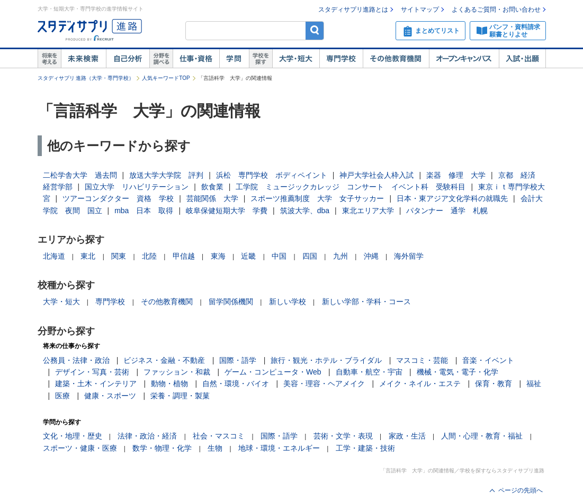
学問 (234, 58)
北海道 (54, 256)
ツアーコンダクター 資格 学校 (118, 198)
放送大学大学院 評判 (166, 175)
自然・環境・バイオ (235, 383)
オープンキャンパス (464, 58)
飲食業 (212, 186)
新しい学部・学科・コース (366, 301)
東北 (87, 256)
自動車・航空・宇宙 (369, 372)
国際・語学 (237, 360)
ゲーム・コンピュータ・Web (273, 372)
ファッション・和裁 (176, 372)
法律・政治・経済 (147, 436)
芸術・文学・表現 (343, 436)
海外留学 (409, 256)
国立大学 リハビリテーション (137, 186)
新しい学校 (287, 301)
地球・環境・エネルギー (279, 448)
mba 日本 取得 (143, 210)
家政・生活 (407, 436)
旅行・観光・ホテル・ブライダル (326, 360)
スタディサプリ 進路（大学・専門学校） (86, 78)
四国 (309, 256)
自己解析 (127, 58)
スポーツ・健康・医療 (80, 448)
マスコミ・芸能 (422, 360)
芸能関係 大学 (212, 198)
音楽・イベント (488, 360)
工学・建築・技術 (365, 448)
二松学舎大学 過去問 (80, 175)
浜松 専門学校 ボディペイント (271, 175)
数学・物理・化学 (162, 448)
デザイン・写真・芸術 (92, 372)
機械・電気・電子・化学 (457, 372)
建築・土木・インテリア (96, 383)
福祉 (533, 383)
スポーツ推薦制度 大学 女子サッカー (317, 198)
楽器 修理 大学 (456, 175)
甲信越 (184, 256)
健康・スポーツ (110, 395)
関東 (118, 256)
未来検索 (83, 58)
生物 (215, 448)
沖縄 (371, 256)
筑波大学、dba (304, 210)
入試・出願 (522, 58)
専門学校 (341, 58)
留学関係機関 (231, 301)
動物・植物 (169, 383)
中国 (279, 256)
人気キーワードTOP (166, 78)
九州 (340, 256)
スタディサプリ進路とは (353, 9)
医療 (62, 395)
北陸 (149, 256)
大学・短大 (295, 58)
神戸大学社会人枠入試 (376, 175)
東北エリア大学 (368, 210)
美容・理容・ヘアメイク (324, 383)
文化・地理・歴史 (72, 436)
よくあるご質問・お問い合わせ (496, 9)
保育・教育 (493, 383)
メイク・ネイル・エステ (420, 383)
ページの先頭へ (520, 490)
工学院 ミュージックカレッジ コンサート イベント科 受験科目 (350, 186)
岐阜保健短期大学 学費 (226, 210)
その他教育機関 (396, 58)
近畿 (248, 256)
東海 (218, 256)
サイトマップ (420, 9)
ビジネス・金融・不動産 (164, 360)
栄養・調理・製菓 (180, 395)
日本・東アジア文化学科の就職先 (452, 198)
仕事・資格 (196, 58)
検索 (315, 30)
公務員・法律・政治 (76, 360)
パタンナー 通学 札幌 (447, 210)
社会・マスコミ (219, 436)
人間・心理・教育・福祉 (482, 436)
